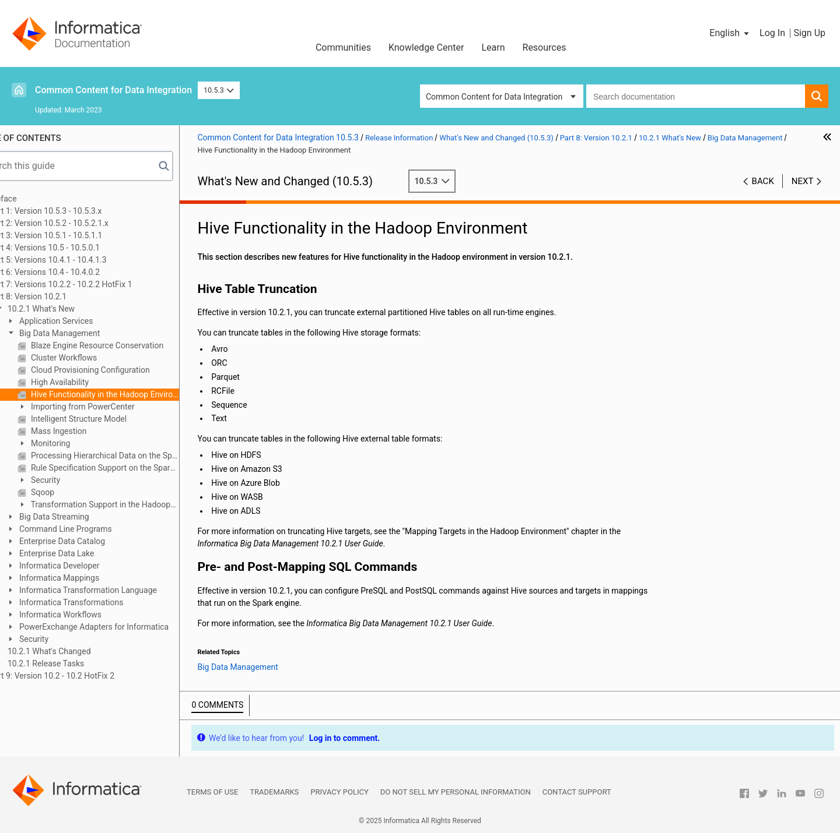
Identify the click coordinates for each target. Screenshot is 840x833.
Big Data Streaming (84, 516)
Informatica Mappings (89, 578)
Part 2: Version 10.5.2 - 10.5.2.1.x (79, 223)
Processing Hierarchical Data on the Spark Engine (135, 455)
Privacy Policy (339, 792)
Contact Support (576, 792)
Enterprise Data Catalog (92, 541)
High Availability (90, 382)
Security (75, 480)
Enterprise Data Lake (86, 553)
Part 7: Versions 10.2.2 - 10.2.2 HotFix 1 (91, 284)
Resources (544, 47)
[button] (730, 33)
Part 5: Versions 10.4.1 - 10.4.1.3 (78, 259)
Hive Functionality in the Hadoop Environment (135, 394)
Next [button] (803, 181)
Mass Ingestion (88, 431)
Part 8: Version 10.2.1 (58, 296)
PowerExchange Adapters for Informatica (124, 626)
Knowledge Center (426, 47)
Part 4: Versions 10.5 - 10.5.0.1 (75, 247)
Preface (33, 198)
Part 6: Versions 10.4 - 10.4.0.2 (75, 272)
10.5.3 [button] (219, 90)
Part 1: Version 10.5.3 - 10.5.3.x (75, 211)
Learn (493, 47)
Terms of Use (212, 792)
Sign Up (809, 32)
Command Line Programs (95, 529)
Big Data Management (89, 333)
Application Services (86, 321)
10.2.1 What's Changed (78, 651)
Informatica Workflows (90, 614)
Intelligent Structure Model (109, 418)
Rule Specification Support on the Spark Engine (135, 467)
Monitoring (80, 443)
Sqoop (72, 492)
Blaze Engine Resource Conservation (127, 345)
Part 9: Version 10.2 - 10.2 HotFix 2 (82, 675)
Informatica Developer (89, 565)
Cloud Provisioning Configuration (120, 370)
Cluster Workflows (94, 357)
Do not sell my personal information (455, 792)
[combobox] (695, 96)
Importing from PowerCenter (112, 406)
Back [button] (763, 181)
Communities (343, 47)
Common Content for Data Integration (113, 90)
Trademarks (274, 792)
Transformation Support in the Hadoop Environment (124, 505)
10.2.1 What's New (71, 308)
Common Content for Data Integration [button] (494, 96)
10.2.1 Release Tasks (75, 663)
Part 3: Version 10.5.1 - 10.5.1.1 (76, 235)
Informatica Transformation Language (118, 590)
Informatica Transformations (101, 602)
